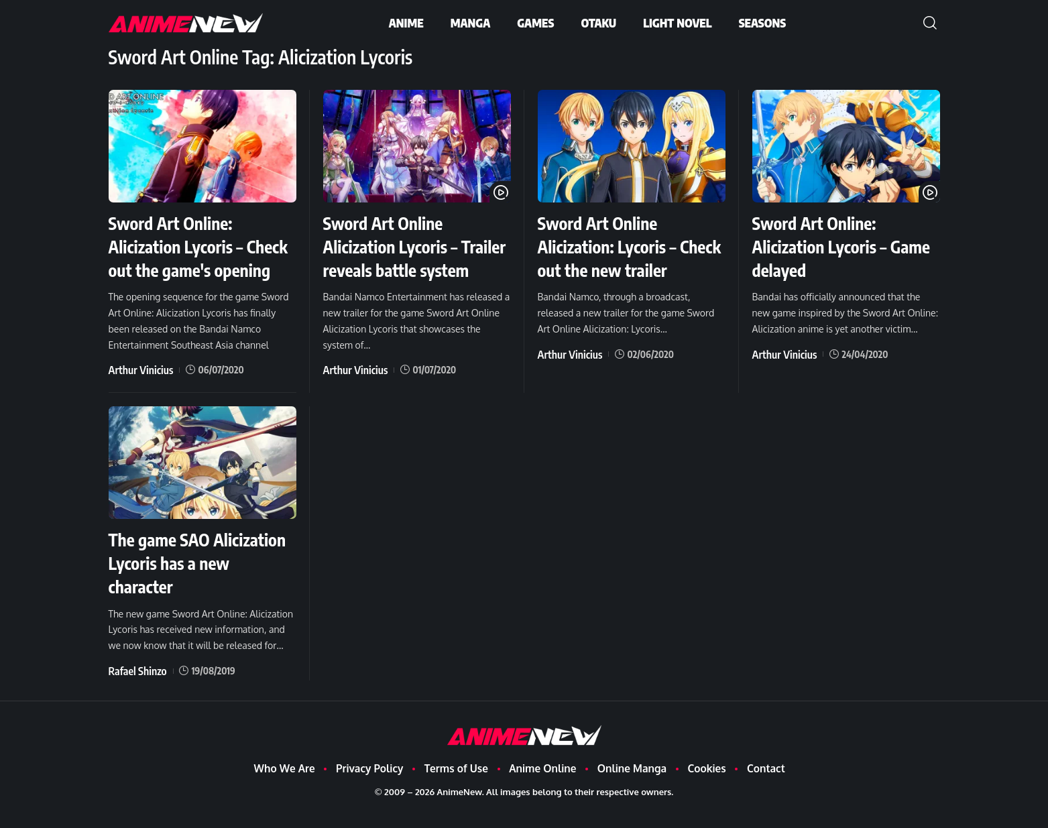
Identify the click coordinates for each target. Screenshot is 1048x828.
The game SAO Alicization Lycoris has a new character (200, 583)
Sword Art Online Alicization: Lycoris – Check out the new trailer (615, 257)
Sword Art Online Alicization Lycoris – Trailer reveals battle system (402, 257)
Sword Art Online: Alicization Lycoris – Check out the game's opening (191, 257)
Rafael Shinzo (134, 689)
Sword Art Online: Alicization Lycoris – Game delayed (827, 246)
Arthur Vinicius (137, 392)
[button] (930, 22)
